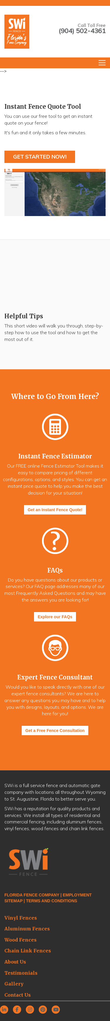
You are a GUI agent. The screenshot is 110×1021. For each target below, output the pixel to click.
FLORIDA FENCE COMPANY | (33, 895)
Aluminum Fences (27, 929)
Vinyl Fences (20, 918)
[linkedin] (6, 1010)
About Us (15, 962)
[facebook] (19, 1010)
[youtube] (57, 1010)
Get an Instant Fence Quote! (55, 509)
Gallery (13, 984)
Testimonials (21, 973)
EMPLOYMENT (77, 895)
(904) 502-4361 (82, 31)
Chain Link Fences (27, 951)
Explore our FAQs (55, 616)
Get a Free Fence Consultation (54, 730)
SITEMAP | (14, 900)
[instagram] (32, 1010)
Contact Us (17, 995)
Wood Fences (20, 940)
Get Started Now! (39, 156)
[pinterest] (44, 1010)
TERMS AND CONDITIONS (51, 900)
